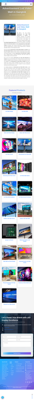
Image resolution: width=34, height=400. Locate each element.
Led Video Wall (25, 111)
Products (12, 366)
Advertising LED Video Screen (9, 175)
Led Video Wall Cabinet (25, 175)
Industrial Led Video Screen (9, 304)
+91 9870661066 (5, 1)
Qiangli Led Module (9, 239)
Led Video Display (9, 111)
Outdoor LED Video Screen (9, 218)
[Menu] (31, 4)
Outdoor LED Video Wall (25, 218)
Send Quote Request (17, 353)
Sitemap (12, 372)
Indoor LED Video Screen (25, 132)
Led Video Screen (9, 154)
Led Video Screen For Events (25, 197)
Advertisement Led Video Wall (25, 154)
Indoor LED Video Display (9, 132)
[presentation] (9, 349)
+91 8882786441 (29, 365)
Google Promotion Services (17, 387)
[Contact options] (2, 397)
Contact (12, 370)
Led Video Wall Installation (9, 197)
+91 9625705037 (29, 368)
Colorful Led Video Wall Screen (24, 282)
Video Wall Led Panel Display (9, 261)
